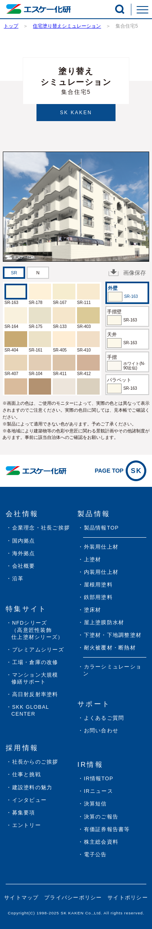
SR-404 (11, 350)
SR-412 (84, 373)
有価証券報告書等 (107, 829)
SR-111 (84, 302)
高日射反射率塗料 (35, 694)
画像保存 (127, 273)
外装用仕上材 (101, 547)
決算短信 (95, 804)
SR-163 (11, 302)
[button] (120, 9)
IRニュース (98, 791)
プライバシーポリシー (73, 898)
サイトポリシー (127, 898)
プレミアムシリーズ (38, 650)
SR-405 (59, 350)
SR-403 (84, 326)
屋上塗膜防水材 (104, 622)
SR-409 (84, 397)
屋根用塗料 (98, 585)
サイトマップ (21, 898)
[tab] (14, 273)
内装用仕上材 (101, 572)
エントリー (26, 825)
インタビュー (29, 800)
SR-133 (59, 326)
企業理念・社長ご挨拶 (41, 528)
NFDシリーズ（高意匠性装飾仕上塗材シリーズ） (37, 630)
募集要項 (23, 813)
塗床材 (92, 610)
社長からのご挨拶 (35, 762)
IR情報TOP (98, 778)
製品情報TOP (101, 528)
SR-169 (36, 397)
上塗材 (92, 559)
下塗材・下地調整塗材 (113, 635)
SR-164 (11, 326)
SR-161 (36, 350)
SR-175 (36, 326)
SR (14, 272)
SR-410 (84, 350)
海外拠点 (23, 553)
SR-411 (59, 373)
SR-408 (59, 397)
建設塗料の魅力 (32, 787)
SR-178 (36, 302)
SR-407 (11, 373)
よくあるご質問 (104, 718)
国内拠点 (23, 541)
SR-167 (59, 302)
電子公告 (95, 854)
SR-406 (11, 397)
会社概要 (23, 566)
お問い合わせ (101, 731)
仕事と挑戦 (26, 774)
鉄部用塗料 (98, 597)
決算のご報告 (101, 817)
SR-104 (36, 373)
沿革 (18, 579)
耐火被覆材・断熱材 (110, 648)
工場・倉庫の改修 (35, 662)
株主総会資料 (101, 842)
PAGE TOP (120, 470)
